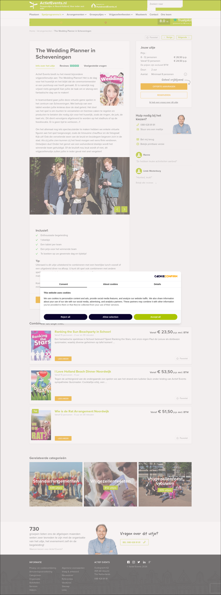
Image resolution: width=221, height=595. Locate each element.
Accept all (155, 317)
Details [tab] (157, 284)
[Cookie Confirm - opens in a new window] (165, 276)
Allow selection (110, 317)
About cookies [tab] (110, 284)
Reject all (65, 317)
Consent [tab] (63, 284)
